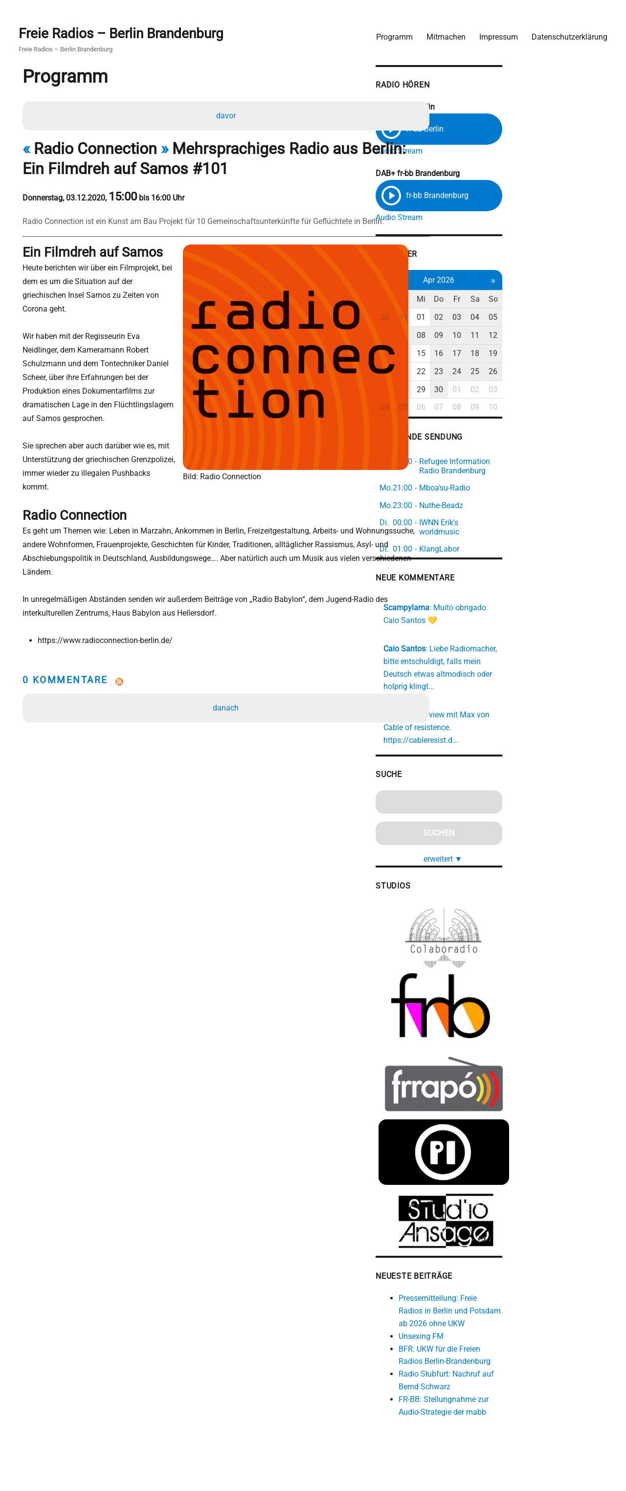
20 (465, 372)
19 (587, 354)
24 (546, 372)
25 (566, 372)
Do (526, 300)
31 (485, 318)
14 (485, 354)
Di (486, 300)
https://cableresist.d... (548, 705)
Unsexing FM (500, 1326)
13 (465, 354)
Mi (506, 300)
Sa (567, 300)
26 (587, 372)
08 (506, 336)
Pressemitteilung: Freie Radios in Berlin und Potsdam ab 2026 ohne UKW (537, 1301)
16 (526, 354)
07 (485, 336)
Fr (546, 300)
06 (465, 336)
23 (526, 372)
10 (546, 336)
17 (546, 354)
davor (227, 114)
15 (506, 354)
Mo (465, 300)
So (587, 300)
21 (485, 372)
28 (485, 390)
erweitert (530, 822)
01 (506, 318)
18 (566, 354)
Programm (389, 32)
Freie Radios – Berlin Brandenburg (125, 30)
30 (465, 318)
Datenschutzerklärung (565, 32)
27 (465, 390)
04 (566, 318)
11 (566, 336)
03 (546, 318)
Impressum (493, 32)
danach (228, 668)
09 (526, 336)
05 (587, 318)
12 (587, 336)
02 (526, 318)
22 (506, 372)
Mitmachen (441, 32)
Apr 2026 (526, 281)
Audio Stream (478, 148)
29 (506, 390)
